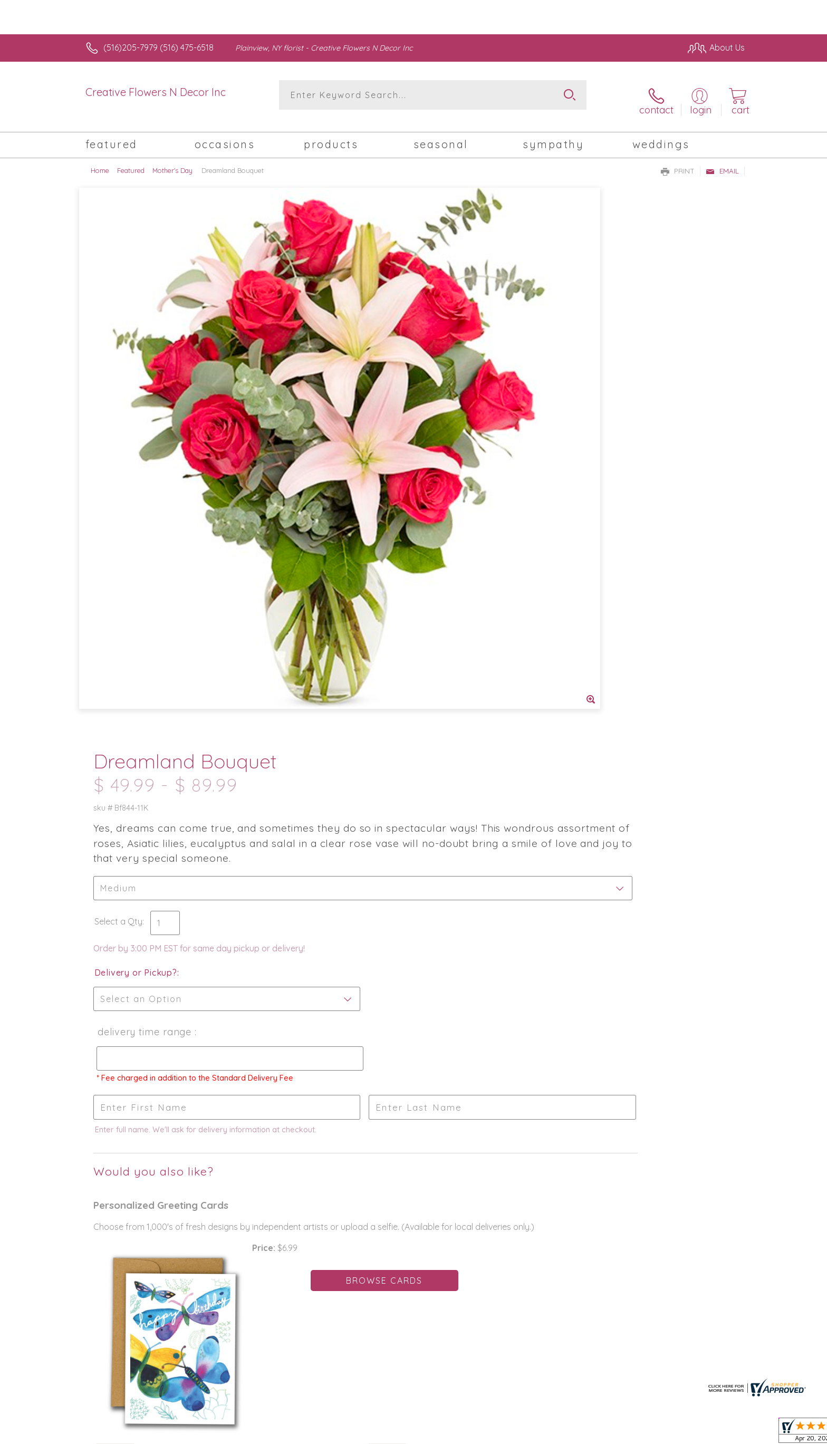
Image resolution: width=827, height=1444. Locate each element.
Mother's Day (172, 161)
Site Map (716, 1433)
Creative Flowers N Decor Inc (155, 92)
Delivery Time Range (463, 474)
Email (722, 161)
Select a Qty (439, 364)
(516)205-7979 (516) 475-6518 (158, 47)
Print (678, 161)
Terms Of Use (513, 1433)
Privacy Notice (576, 1433)
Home (100, 161)
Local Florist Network (651, 1433)
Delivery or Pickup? (456, 415)
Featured (131, 161)
